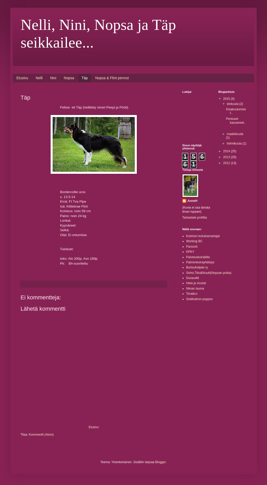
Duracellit (192, 278)
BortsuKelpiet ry (197, 267)
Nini (53, 78)
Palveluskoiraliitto (198, 257)
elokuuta (233, 104)
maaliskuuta (235, 134)
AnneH (192, 201)
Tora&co (191, 293)
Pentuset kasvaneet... (235, 122)
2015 (227, 99)
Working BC (194, 241)
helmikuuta (234, 143)
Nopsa (69, 78)
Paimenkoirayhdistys (200, 262)
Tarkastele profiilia (194, 217)
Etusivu (22, 78)
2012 (227, 163)
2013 (227, 157)
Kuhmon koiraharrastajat (203, 236)
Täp (85, 78)
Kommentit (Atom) (41, 434)
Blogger (160, 462)
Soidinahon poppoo (199, 299)
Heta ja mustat (196, 283)
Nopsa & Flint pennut (112, 78)
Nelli (39, 78)
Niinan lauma (195, 288)
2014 (227, 151)
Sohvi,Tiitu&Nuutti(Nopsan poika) (208, 273)
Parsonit (191, 246)
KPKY (190, 252)
